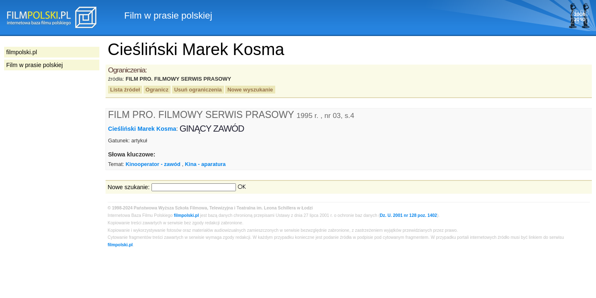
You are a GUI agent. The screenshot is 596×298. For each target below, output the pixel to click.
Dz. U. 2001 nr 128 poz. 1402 (408, 215)
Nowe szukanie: (129, 187)
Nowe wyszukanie (250, 90)
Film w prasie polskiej (34, 65)
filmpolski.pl (186, 215)
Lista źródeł (125, 90)
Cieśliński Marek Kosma (142, 128)
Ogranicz (157, 90)
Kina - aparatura (205, 164)
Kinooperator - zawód (152, 164)
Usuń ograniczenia (198, 90)
